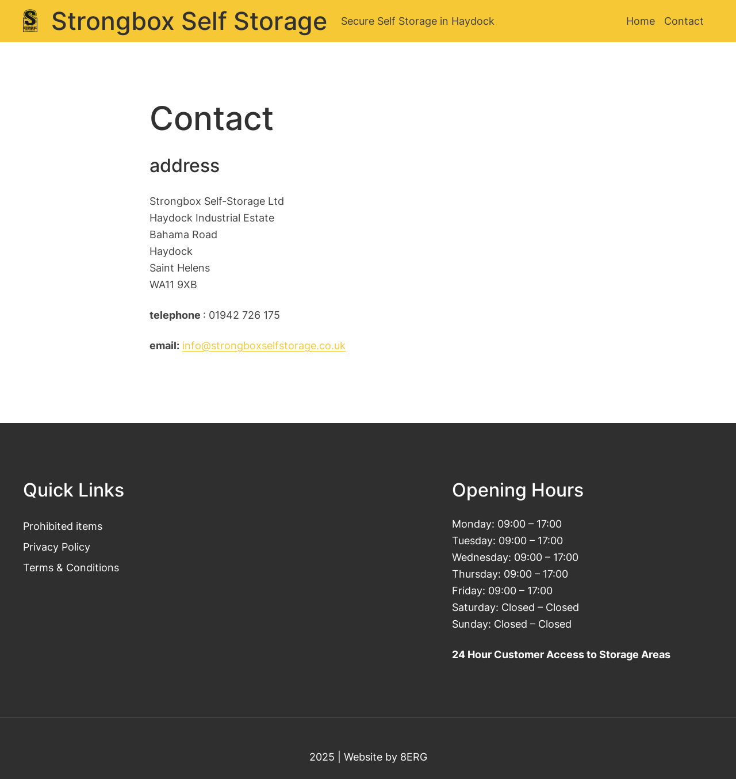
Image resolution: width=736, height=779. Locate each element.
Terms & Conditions (71, 567)
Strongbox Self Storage (189, 21)
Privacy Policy (56, 546)
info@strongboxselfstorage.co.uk (264, 345)
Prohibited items (62, 526)
